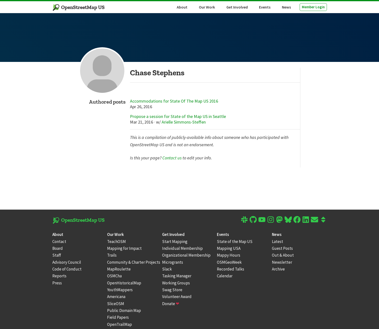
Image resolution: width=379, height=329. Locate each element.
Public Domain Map (124, 310)
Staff (56, 255)
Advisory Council (66, 262)
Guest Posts (282, 248)
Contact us (172, 158)
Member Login (313, 7)
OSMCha (114, 276)
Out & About (283, 255)
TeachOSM (116, 241)
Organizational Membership (186, 255)
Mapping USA (228, 248)
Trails (112, 255)
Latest (277, 241)
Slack (167, 269)
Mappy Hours (228, 255)
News (286, 7)
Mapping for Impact (124, 248)
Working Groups (176, 283)
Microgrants (172, 262)
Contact (59, 241)
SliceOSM (115, 303)
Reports (59, 276)
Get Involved (237, 7)
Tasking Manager (176, 276)
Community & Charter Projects (133, 262)
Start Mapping (174, 241)
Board (57, 248)
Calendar (224, 276)
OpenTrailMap (119, 324)
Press (57, 283)
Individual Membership (182, 248)
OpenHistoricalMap (124, 283)
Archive (278, 269)
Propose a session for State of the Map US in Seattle (178, 116)
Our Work (207, 7)
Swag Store (172, 289)
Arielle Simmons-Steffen (184, 122)
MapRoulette (119, 269)
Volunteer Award (177, 296)
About (182, 7)
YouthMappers (120, 289)
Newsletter (282, 262)
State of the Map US (234, 241)
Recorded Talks (230, 269)
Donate (170, 303)
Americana (116, 296)
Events (264, 7)
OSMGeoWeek (229, 262)
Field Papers (118, 317)
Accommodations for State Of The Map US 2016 (174, 101)
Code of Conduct (67, 269)
